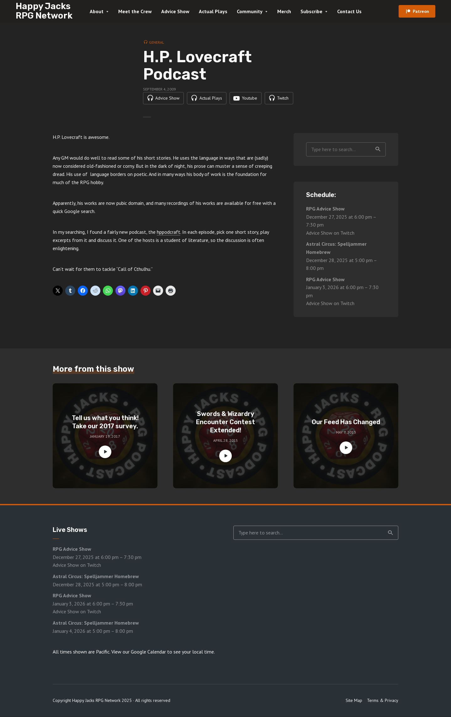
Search (378, 149)
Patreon (421, 11)
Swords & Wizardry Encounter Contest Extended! (225, 422)
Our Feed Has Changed (346, 422)
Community (250, 11)
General (156, 42)
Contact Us (349, 11)
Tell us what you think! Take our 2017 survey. (105, 422)
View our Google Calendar (138, 652)
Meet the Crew (135, 11)
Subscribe (311, 11)
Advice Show (175, 11)
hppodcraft (168, 232)
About (96, 11)
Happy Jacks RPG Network (44, 11)
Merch (284, 11)
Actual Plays (213, 11)
